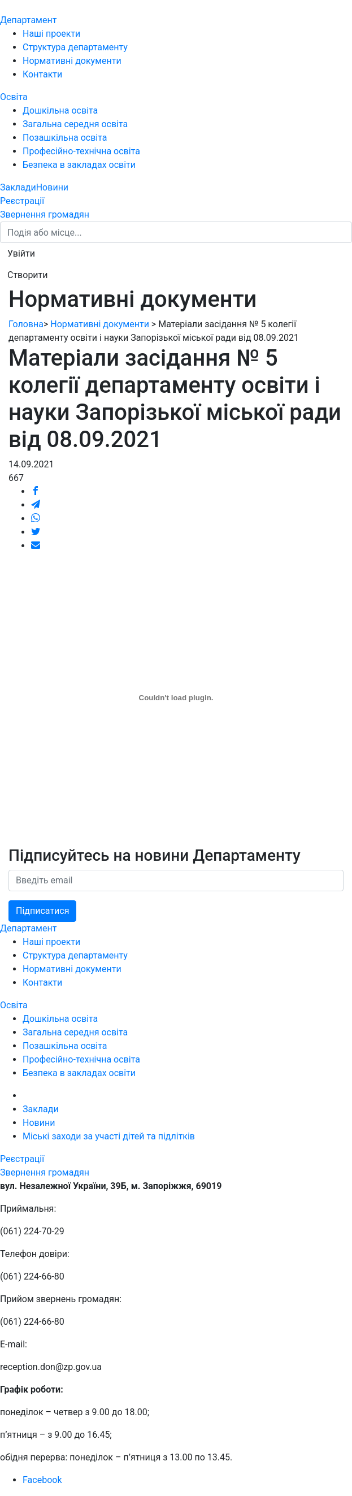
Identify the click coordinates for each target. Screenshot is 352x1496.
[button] (21, 253)
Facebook (42, 1480)
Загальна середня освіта (75, 124)
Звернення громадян (44, 214)
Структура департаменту (75, 47)
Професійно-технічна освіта (81, 151)
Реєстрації (22, 201)
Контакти (42, 74)
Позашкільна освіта (65, 137)
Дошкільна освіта (60, 110)
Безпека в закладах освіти (79, 164)
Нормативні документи (72, 60)
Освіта (14, 97)
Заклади (18, 187)
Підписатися (42, 910)
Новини (52, 187)
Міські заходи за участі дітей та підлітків (109, 1136)
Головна (26, 324)
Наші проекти (51, 33)
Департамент (28, 20)
